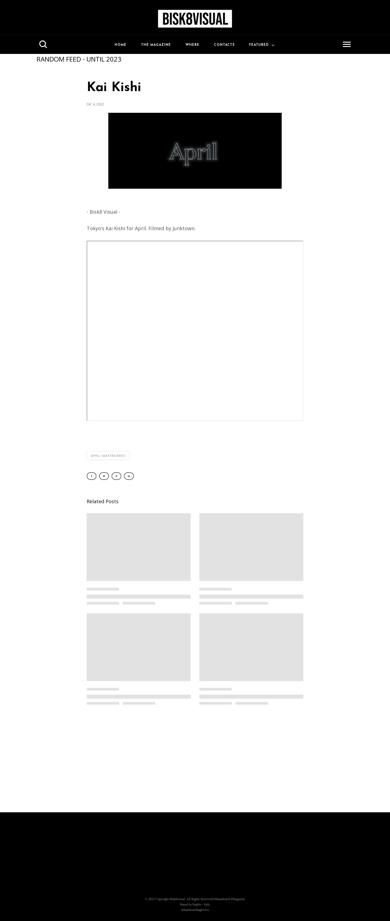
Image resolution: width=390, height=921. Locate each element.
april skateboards (108, 456)
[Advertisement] (195, 762)
